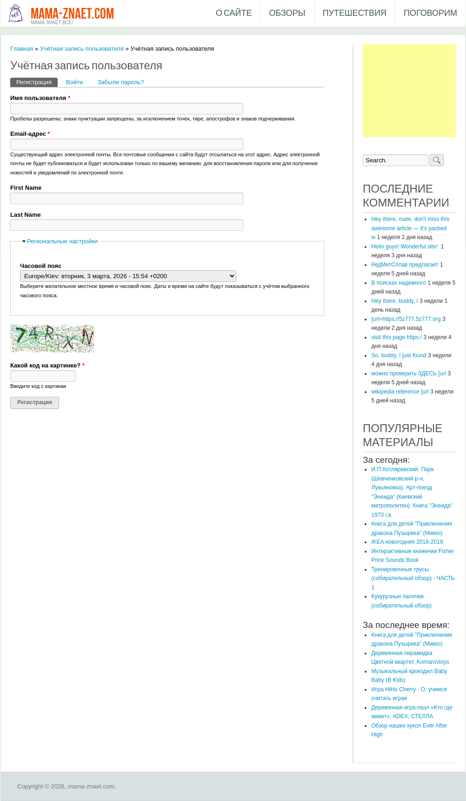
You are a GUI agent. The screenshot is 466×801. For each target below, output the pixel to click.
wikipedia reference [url (399, 391)
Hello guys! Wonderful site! (405, 246)
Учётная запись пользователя (82, 48)
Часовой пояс (40, 265)
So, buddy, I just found (398, 355)
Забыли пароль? (120, 82)
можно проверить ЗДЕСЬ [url (408, 373)
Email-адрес (30, 133)
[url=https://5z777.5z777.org (405, 319)
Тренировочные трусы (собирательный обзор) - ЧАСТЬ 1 (413, 578)
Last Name (25, 214)
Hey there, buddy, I (394, 301)
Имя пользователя (40, 97)
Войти (74, 82)
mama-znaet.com (72, 14)
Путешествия (354, 13)
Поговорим (430, 13)
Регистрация (37, 82)
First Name (25, 187)
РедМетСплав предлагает (404, 264)
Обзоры (287, 13)
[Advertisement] (409, 90)
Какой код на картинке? (47, 365)
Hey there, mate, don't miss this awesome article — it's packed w (410, 228)
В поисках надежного (398, 283)
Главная (21, 48)
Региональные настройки (62, 241)
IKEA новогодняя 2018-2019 (407, 542)
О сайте (234, 13)
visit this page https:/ (396, 337)
